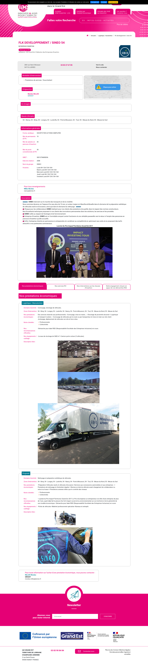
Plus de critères (122, 27)
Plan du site (109, 650)
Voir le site (100, 65)
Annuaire (93, 35)
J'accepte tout (95, 2)
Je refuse (103, 2)
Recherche (126, 22)
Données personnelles (116, 652)
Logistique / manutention (105, 35)
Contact (115, 650)
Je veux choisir (113, 2)
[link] (38, 636)
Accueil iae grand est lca (87, 36)
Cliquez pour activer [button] (109, 87)
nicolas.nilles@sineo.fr (33, 579)
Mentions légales (124, 650)
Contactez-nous (88, 651)
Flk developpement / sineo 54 (123, 35)
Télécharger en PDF (24, 50)
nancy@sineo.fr (29, 191)
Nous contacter (101, 67)
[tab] (33, 287)
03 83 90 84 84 (57, 650)
